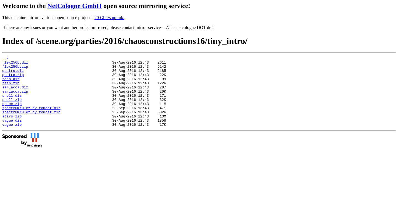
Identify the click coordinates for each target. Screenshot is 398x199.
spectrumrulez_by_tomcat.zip (31, 123)
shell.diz (12, 103)
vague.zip (12, 138)
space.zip (12, 113)
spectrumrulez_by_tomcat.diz (31, 118)
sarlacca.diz (15, 93)
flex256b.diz (15, 63)
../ (5, 58)
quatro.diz (13, 73)
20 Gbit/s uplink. (109, 17)
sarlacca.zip (15, 98)
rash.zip (10, 88)
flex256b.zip (15, 68)
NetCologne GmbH (74, 5)
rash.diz (10, 83)
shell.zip (12, 108)
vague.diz (12, 133)
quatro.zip (13, 78)
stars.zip (12, 128)
